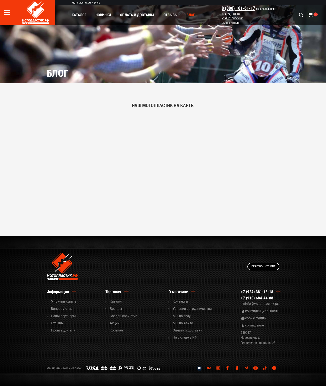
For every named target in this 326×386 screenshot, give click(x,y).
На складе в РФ (185, 337)
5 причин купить (64, 301)
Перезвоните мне (263, 266)
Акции (115, 323)
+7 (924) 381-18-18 (232, 14)
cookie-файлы (256, 318)
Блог (190, 15)
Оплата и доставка (137, 15)
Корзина (116, 330)
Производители (63, 330)
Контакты (180, 301)
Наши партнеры (63, 316)
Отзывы (170, 15)
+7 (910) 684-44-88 (232, 18)
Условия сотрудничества (192, 309)
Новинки (103, 15)
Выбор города (230, 23)
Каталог (79, 15)
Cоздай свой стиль (124, 316)
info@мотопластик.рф (262, 304)
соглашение (254, 325)
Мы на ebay (182, 316)
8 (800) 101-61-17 (238, 8)
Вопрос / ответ (62, 309)
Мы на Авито (183, 323)
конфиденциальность (262, 311)
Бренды (116, 309)
